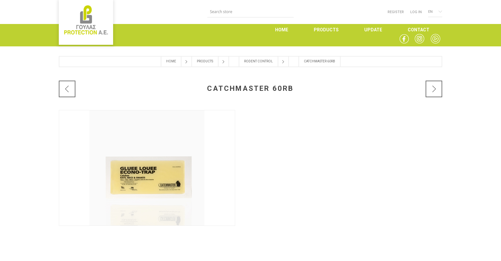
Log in (416, 12)
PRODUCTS (326, 29)
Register (396, 12)
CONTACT (418, 29)
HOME (281, 29)
